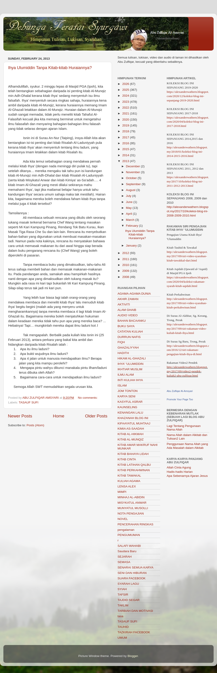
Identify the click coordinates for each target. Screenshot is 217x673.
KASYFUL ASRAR (130, 401)
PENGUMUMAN (129, 535)
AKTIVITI (124, 304)
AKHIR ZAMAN (128, 299)
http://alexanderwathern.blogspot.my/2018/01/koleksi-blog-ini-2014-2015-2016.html (187, 152)
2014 (126, 155)
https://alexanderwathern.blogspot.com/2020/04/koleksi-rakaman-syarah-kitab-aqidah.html (188, 282)
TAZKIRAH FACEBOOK (134, 632)
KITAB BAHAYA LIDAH (133, 454)
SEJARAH (125, 556)
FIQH (121, 342)
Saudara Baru (127, 551)
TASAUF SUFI (28, 402)
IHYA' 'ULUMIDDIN (130, 364)
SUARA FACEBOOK (132, 578)
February (132, 225)
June (129, 202)
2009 (126, 270)
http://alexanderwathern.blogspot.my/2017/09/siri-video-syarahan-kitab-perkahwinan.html (187, 303)
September (134, 184)
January (132, 245)
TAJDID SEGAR (128, 600)
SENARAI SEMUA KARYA (135, 567)
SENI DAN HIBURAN (132, 573)
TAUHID (123, 627)
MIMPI (122, 492)
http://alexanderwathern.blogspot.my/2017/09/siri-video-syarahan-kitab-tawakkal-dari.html (187, 256)
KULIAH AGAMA (129, 481)
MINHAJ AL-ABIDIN (131, 497)
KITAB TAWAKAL (129, 475)
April (129, 213)
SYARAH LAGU (128, 583)
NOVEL (123, 519)
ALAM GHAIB (127, 310)
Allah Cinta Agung (179, 467)
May (129, 208)
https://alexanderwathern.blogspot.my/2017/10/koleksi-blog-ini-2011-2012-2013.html (188, 181)
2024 (126, 95)
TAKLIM (123, 605)
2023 (126, 101)
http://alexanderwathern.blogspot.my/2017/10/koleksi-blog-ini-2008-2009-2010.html (188, 211)
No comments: (88, 397)
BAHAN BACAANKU (132, 320)
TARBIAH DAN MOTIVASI (135, 610)
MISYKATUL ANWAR (132, 502)
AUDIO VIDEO (128, 315)
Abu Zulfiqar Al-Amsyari (180, 391)
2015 (126, 149)
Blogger (132, 656)
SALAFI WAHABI (129, 545)
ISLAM (122, 385)
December (133, 166)
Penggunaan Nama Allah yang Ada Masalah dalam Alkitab (187, 445)
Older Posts (96, 416)
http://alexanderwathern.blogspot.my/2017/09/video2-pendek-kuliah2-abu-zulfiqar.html (187, 371)
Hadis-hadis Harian (180, 471)
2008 (126, 277)
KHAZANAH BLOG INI (133, 418)
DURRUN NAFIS (129, 337)
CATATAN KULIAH (130, 331)
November (133, 172)
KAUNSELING (127, 407)
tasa (120, 616)
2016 (126, 143)
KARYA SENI (126, 396)
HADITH (123, 353)
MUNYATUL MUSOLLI (133, 508)
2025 (126, 89)
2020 (126, 119)
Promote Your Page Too (180, 399)
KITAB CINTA (127, 459)
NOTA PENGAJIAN (131, 513)
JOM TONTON (128, 391)
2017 (126, 137)
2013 (126, 161)
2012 (126, 253)
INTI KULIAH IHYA (130, 380)
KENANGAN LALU (130, 412)
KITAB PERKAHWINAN (134, 470)
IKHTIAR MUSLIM (130, 369)
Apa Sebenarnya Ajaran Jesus (187, 475)
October (132, 178)
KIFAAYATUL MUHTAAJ (134, 423)
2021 (126, 113)
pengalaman (126, 529)
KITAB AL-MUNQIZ (131, 439)
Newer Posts (20, 416)
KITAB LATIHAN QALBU (134, 464)
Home (58, 416)
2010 (126, 265)
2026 (126, 84)
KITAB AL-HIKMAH (131, 434)
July (129, 196)
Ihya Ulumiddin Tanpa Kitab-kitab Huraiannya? (50, 67)
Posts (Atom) (35, 425)
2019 (126, 125)
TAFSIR (123, 594)
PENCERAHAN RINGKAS (135, 524)
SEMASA (124, 562)
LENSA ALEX (127, 486)
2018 (126, 131)
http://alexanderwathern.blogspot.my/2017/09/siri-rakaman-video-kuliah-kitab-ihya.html (187, 329)
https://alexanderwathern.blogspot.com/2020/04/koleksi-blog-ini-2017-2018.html (188, 122)
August (131, 190)
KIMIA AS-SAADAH (131, 428)
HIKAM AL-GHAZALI (132, 358)
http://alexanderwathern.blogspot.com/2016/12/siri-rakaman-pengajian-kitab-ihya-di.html (188, 350)
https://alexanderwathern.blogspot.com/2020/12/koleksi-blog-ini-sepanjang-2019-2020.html (188, 96)
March (130, 219)
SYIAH (122, 589)
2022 (126, 107)
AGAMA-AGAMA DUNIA (134, 293)
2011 (126, 259)
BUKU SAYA (126, 326)
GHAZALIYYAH (128, 347)
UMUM (122, 637)
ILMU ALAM (126, 374)
